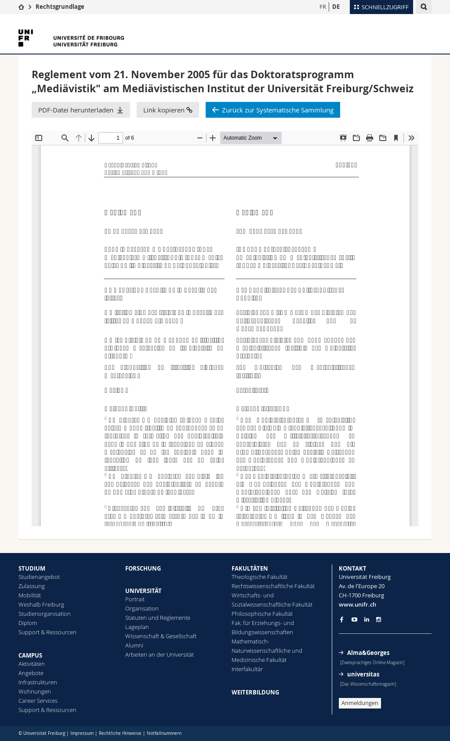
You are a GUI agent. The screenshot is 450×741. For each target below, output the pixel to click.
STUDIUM (31, 568)
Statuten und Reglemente (157, 618)
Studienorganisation (44, 614)
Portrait (135, 599)
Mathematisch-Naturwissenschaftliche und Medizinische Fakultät (267, 650)
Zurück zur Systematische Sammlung (278, 109)
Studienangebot (39, 577)
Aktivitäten (31, 664)
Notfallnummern (164, 733)
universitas (363, 674)
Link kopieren (167, 109)
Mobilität (29, 595)
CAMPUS (30, 655)
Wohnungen (34, 691)
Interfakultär (247, 669)
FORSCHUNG (143, 568)
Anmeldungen (359, 703)
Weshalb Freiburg (41, 604)
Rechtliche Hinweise (120, 733)
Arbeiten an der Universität (159, 654)
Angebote (31, 673)
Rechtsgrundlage (60, 7)
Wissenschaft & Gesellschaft (160, 636)
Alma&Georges (368, 653)
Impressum (82, 733)
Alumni (134, 645)
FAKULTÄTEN (250, 568)
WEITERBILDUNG (255, 692)
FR (322, 7)
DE (336, 7)
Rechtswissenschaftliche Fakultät (273, 586)
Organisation (142, 608)
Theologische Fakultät (259, 577)
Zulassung (31, 586)
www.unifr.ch (357, 604)
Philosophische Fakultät (262, 614)
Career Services (38, 701)
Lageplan (137, 627)
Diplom (27, 623)
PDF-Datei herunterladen (75, 109)
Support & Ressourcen (47, 632)
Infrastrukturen (37, 682)
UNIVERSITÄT (143, 591)
